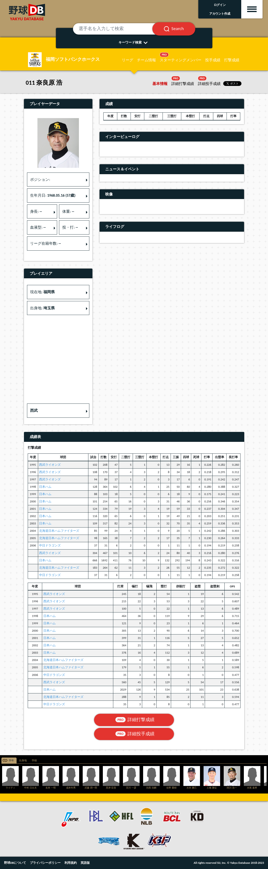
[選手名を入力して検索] (118, 29)
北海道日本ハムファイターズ (59, 530)
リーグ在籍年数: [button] (45, 243)
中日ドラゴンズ (50, 545)
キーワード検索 (134, 42)
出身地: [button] (42, 308)
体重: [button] (68, 211)
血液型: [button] (38, 227)
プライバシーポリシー (45, 863)
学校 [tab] (34, 760)
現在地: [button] (42, 292)
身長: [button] (36, 211)
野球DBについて (15, 863)
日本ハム (45, 486)
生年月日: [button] (52, 195)
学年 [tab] (11, 760)
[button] (58, 410)
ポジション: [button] (40, 179)
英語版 (85, 863)
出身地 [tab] (23, 760)
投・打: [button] (70, 227)
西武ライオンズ (50, 464)
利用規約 (70, 863)
